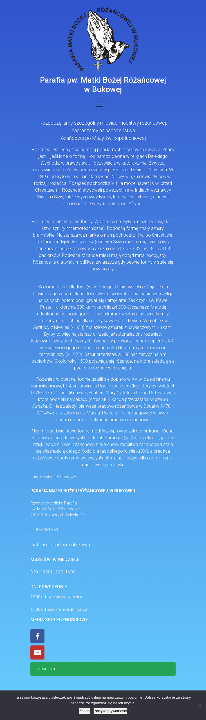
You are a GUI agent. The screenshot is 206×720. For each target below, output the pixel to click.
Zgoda (84, 711)
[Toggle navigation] (100, 104)
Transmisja (45, 668)
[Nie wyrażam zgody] (199, 705)
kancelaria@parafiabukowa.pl (66, 544)
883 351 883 (47, 530)
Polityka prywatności (110, 711)
